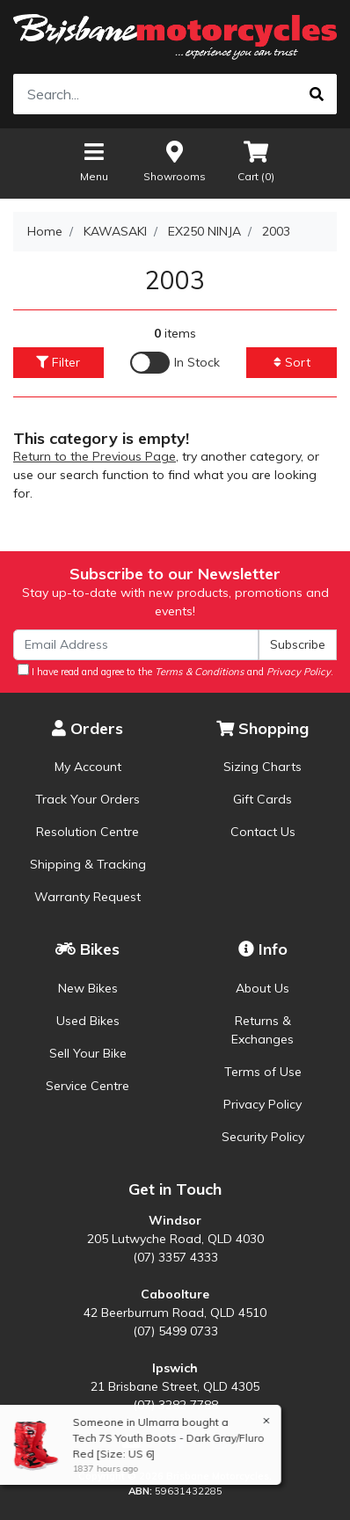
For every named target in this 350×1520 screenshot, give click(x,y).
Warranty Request (87, 897)
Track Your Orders (87, 799)
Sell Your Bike (88, 1053)
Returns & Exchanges (262, 1030)
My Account (88, 767)
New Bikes (88, 988)
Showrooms (174, 160)
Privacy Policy (262, 1104)
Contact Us (262, 832)
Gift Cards (262, 799)
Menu (94, 160)
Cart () (255, 160)
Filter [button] (58, 362)
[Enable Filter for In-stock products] (175, 362)
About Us (262, 988)
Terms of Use (263, 1072)
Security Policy (263, 1137)
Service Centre (87, 1086)
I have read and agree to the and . (175, 671)
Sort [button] (291, 362)
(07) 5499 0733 (175, 1331)
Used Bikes (88, 1021)
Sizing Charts (262, 767)
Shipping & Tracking (88, 864)
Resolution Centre (87, 832)
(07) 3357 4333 (175, 1257)
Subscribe (297, 644)
